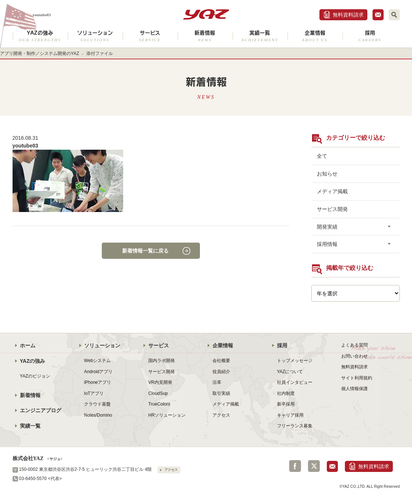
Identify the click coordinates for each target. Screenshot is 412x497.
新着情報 (204, 35)
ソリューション (94, 35)
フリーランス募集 (294, 425)
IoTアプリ (94, 393)
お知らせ (327, 174)
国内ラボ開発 (161, 360)
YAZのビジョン (35, 376)
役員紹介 (221, 371)
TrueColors (159, 404)
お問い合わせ (354, 356)
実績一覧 (259, 35)
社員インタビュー (294, 382)
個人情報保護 (354, 388)
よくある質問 (354, 345)
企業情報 (314, 35)
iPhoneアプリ (97, 382)
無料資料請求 (348, 15)
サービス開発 (332, 209)
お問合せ (378, 14)
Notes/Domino (98, 415)
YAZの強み (40, 35)
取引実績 (221, 393)
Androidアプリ (98, 371)
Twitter (314, 466)
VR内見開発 (160, 382)
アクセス (221, 415)
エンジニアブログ (40, 410)
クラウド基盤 (97, 404)
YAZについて (290, 371)
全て (322, 156)
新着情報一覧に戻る (145, 251)
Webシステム (97, 360)
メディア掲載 (332, 191)
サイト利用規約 (356, 377)
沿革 (216, 382)
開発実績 (327, 227)
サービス (149, 35)
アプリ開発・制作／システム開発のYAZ (39, 53)
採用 (369, 35)
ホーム (27, 345)
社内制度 (286, 393)
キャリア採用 (290, 415)
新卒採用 (286, 404)
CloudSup (158, 393)
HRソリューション (167, 415)
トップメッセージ (294, 360)
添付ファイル (99, 53)
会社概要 (221, 360)
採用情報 (327, 244)
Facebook (295, 466)
